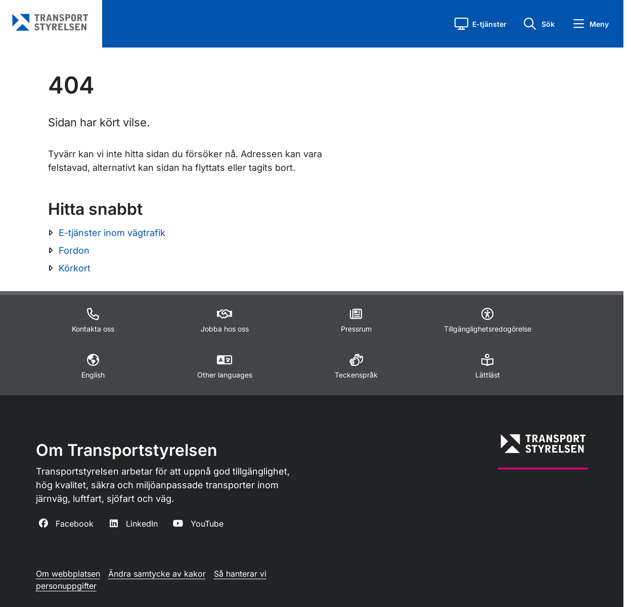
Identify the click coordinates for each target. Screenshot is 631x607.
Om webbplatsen (68, 574)
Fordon (74, 250)
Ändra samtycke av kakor (157, 574)
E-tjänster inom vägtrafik (112, 232)
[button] (480, 24)
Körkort (75, 268)
